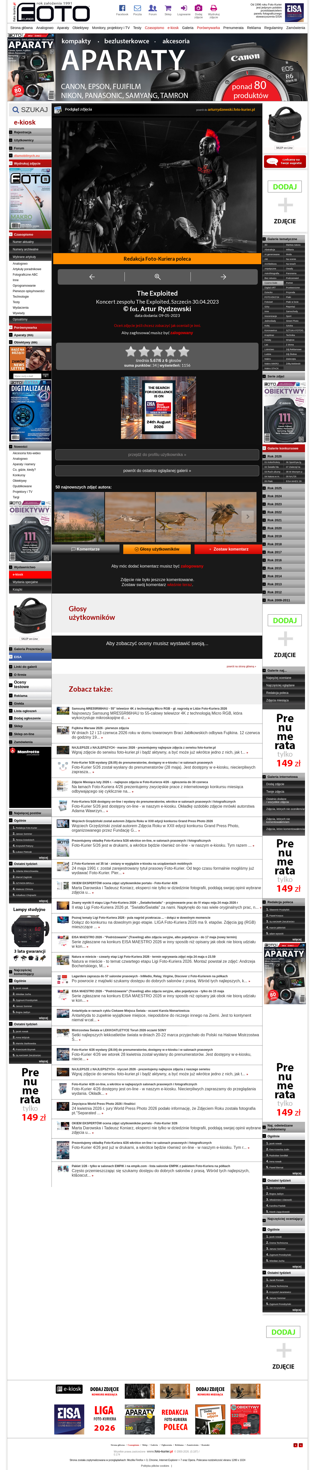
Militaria (290, 249)
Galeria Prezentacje (29, 649)
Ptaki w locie (292, 302)
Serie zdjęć (276, 376)
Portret (289, 283)
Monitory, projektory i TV (111, 28)
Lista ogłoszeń (25, 711)
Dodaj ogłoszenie (27, 718)
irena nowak (274, 1161)
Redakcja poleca (277, 693)
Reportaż (290, 306)
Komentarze (86, 549)
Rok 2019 (275, 536)
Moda (289, 254)
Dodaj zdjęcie (275, 784)
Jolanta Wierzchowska (25, 871)
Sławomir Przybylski (278, 909)
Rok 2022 (275, 512)
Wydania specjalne (25, 582)
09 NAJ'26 (291, 476)
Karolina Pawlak (276, 1205)
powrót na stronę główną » (241, 666)
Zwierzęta (291, 359)
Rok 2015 (275, 568)
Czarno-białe (270, 283)
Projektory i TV (22, 492)
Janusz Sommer (22, 833)
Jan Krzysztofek (275, 1187)
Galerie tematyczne (282, 239)
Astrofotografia (271, 273)
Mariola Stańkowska (24, 1043)
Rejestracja (22, 132)
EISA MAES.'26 (294, 481)
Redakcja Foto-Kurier (25, 827)
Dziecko (268, 292)
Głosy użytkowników (157, 549)
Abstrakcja (269, 249)
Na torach (291, 264)
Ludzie (267, 354)
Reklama (254, 28)
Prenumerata (233, 28)
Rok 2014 (275, 576)
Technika (290, 335)
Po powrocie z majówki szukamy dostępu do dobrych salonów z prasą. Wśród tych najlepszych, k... (161, 981)
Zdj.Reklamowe (294, 349)
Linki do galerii (25, 667)
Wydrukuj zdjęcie (27, 163)
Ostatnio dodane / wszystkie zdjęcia (277, 800)
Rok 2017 (275, 552)
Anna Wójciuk (21, 1037)
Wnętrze (290, 340)
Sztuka (289, 325)
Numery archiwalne (25, 249)
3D (266, 245)
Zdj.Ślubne (291, 354)
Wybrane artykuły (24, 257)
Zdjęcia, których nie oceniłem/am (286, 808)
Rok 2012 (275, 592)
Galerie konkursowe (283, 448)
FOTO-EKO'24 (271, 297)
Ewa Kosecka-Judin (277, 1149)
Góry (267, 306)
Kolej (267, 325)
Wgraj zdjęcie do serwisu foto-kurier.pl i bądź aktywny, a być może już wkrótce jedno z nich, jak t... (160, 752)
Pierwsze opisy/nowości (28, 291)
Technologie (21, 296)
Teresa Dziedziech (23, 839)
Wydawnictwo (25, 567)
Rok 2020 (275, 528)
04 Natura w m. (272, 476)
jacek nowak (20, 988)
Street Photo (292, 321)
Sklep (18, 726)
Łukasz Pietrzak (22, 851)
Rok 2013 (275, 584)
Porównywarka (208, 28)
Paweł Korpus (274, 915)
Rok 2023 (275, 504)
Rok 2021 (275, 520)
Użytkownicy (24, 140)
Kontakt (206, 1445)
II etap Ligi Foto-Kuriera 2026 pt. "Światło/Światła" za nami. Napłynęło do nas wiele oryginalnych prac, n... (167, 907)
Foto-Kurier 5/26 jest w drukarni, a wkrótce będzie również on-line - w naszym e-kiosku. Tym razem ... (163, 845)
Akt (266, 259)
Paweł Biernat (274, 1167)
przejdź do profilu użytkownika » (157, 454)
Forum (19, 148)
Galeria (188, 28)
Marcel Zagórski (22, 877)
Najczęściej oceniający (285, 1219)
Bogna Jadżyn (21, 1012)
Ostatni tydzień (25, 864)
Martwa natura (293, 245)
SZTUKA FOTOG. (295, 330)
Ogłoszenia (167, 1445)
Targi (16, 497)
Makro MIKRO (271, 363)
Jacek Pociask (275, 1280)
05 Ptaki (268, 481)
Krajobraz (269, 335)
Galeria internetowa (283, 777)
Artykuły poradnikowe (27, 269)
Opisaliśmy (20, 319)
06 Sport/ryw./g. (294, 462)
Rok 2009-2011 (279, 600)
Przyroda (290, 292)
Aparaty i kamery (24, 464)
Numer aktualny (23, 242)
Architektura (270, 264)
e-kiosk (173, 28)
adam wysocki (275, 933)
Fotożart (268, 302)
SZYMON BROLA (23, 883)
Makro (267, 359)
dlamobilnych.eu (27, 156)
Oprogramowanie (24, 285)
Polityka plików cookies (155, 1465)
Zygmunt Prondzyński (25, 1000)
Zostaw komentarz (228, 549)
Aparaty (63, 28)
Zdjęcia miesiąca (277, 700)
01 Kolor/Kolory (272, 462)
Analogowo (45, 28)
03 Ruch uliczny (272, 471)
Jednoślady (270, 321)
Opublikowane (22, 486)
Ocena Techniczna (277, 1242)
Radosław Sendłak (277, 1155)
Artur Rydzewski (165, 309)
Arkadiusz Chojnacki (24, 895)
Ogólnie (20, 820)
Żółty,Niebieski (293, 363)
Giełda (19, 703)
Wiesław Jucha (22, 994)
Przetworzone (293, 287)
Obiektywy (80, 28)
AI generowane (272, 254)
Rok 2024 (275, 496)
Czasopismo (154, 28)
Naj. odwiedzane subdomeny (280, 1127)
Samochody (292, 311)
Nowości (20, 446)
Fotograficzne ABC (25, 274)
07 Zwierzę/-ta (293, 467)
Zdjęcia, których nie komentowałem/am (278, 820)
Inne (15, 280)
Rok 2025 (275, 488)
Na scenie (291, 259)
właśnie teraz (179, 584)
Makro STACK (271, 368)
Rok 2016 (275, 560)
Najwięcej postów (27, 813)
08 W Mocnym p (294, 471)
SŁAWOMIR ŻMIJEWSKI (27, 1055)
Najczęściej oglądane (280, 685)
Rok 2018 (275, 544)
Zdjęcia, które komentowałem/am (286, 828)
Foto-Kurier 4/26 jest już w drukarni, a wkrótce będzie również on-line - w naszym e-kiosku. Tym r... (161, 1147)
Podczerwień (292, 278)
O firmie (20, 675)
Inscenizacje (270, 316)
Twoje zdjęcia (275, 791)
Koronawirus (270, 330)
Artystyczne (270, 268)
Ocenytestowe (21, 684)
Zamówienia (295, 28)
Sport (289, 316)
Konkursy (19, 475)
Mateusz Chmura (23, 889)
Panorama (291, 273)
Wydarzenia (20, 307)
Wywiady (19, 313)
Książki (17, 589)
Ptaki (288, 297)
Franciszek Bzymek (24, 1049)
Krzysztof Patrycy (23, 845)
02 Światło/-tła (271, 467)
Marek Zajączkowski (278, 1211)
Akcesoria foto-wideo (26, 453)
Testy (137, 28)
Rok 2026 (275, 456)
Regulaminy (273, 28)
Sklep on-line (24, 734)
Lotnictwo (269, 349)
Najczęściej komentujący (24, 972)
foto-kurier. (160, 1451)
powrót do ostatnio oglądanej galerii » (157, 470)
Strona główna (21, 28)
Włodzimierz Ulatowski (279, 1199)
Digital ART (270, 287)
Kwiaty (267, 340)
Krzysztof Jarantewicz (278, 1292)
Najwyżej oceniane (278, 678)
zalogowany (181, 333)
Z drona (290, 344)
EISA (18, 657)
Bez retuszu (270, 278)
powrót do (225, 110)
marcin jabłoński (276, 927)
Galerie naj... (277, 670)
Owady (289, 268)
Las (266, 344)
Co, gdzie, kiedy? (24, 469)
